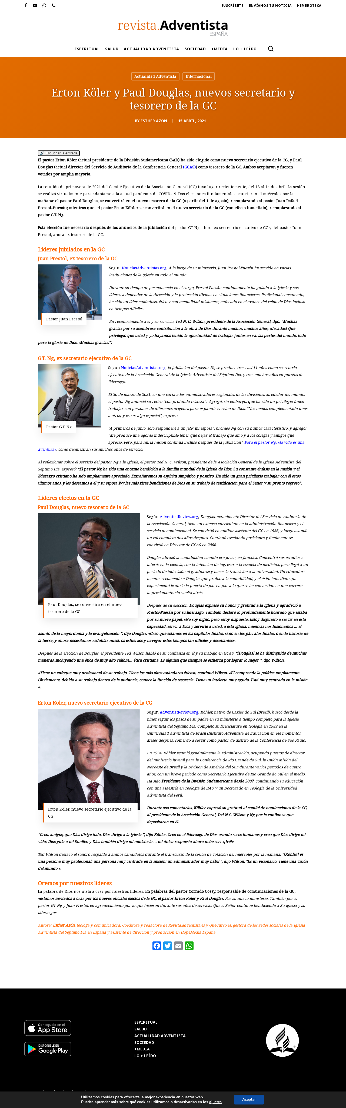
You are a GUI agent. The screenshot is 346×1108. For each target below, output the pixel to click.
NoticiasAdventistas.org (144, 267)
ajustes (215, 1102)
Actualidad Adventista (155, 76)
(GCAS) (189, 167)
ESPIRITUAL (146, 1022)
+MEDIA (142, 1049)
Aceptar (249, 1099)
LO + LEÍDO (145, 1056)
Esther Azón (154, 120)
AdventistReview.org (179, 516)
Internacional (199, 76)
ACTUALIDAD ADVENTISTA (160, 1036)
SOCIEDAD (144, 1042)
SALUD (140, 1029)
